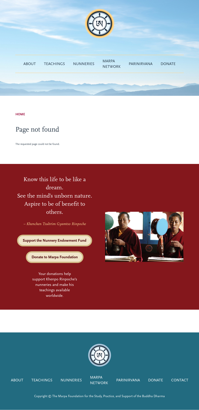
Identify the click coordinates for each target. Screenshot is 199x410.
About (29, 63)
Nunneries (83, 63)
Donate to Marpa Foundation (55, 257)
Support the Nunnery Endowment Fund (54, 240)
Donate (168, 63)
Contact (179, 380)
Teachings (54, 63)
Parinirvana (140, 63)
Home (20, 114)
